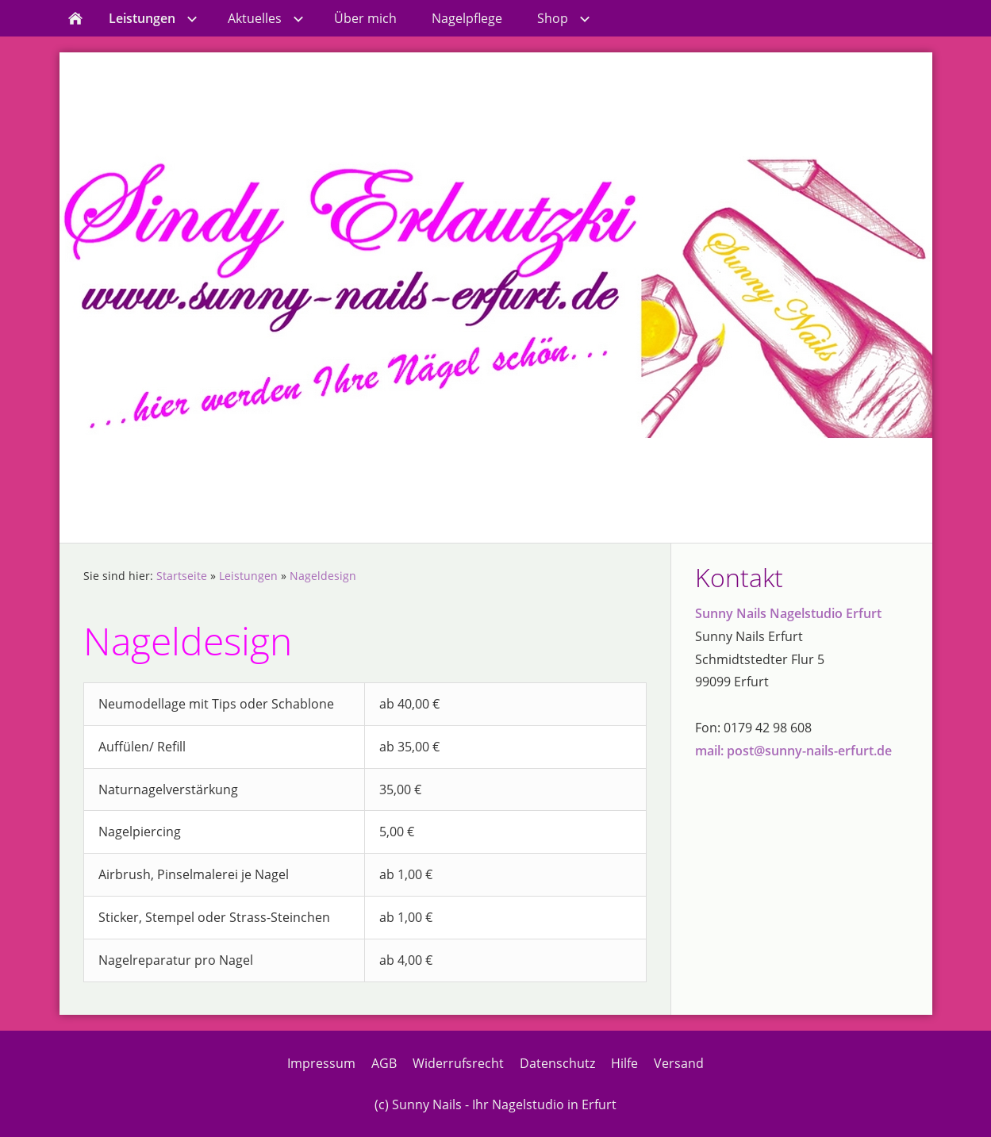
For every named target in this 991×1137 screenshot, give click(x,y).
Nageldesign (323, 575)
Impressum (321, 1063)
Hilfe (624, 1063)
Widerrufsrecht (458, 1063)
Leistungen (248, 575)
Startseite (181, 575)
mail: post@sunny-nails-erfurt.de (793, 750)
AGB (384, 1063)
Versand (679, 1063)
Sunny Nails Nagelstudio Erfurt (788, 613)
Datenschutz (557, 1063)
